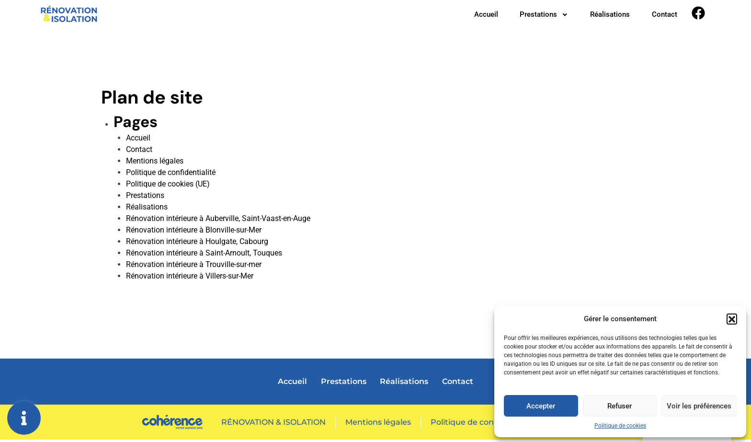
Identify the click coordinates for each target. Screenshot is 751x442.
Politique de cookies (620, 425)
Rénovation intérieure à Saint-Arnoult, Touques (204, 255)
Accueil (476, 15)
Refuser (619, 406)
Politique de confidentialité (171, 174)
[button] (732, 319)
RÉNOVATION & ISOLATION (272, 424)
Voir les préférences (699, 406)
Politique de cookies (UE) (168, 186)
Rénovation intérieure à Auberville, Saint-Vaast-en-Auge (218, 220)
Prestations (537, 15)
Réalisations (606, 15)
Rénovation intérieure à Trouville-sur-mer (194, 266)
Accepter (540, 406)
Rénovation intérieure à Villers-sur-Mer (189, 278)
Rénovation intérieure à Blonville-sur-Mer (194, 232)
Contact (663, 15)
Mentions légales (154, 163)
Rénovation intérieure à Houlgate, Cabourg (197, 243)
